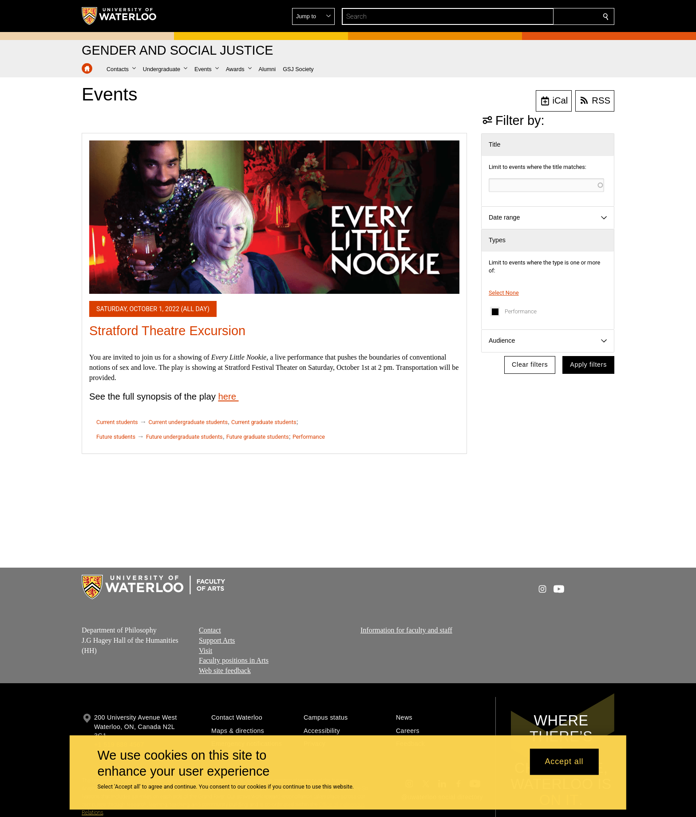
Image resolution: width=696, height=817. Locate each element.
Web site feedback (225, 670)
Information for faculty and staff (406, 630)
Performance (521, 311)
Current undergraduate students (188, 422)
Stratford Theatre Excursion (167, 331)
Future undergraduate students (184, 436)
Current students (117, 422)
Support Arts (217, 640)
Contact (210, 630)
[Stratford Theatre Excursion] (274, 217)
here (228, 396)
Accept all (564, 761)
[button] (541, 16)
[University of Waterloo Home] (119, 16)
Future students (115, 436)
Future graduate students (257, 436)
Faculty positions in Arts (234, 661)
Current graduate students (263, 422)
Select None (504, 292)
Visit (205, 650)
